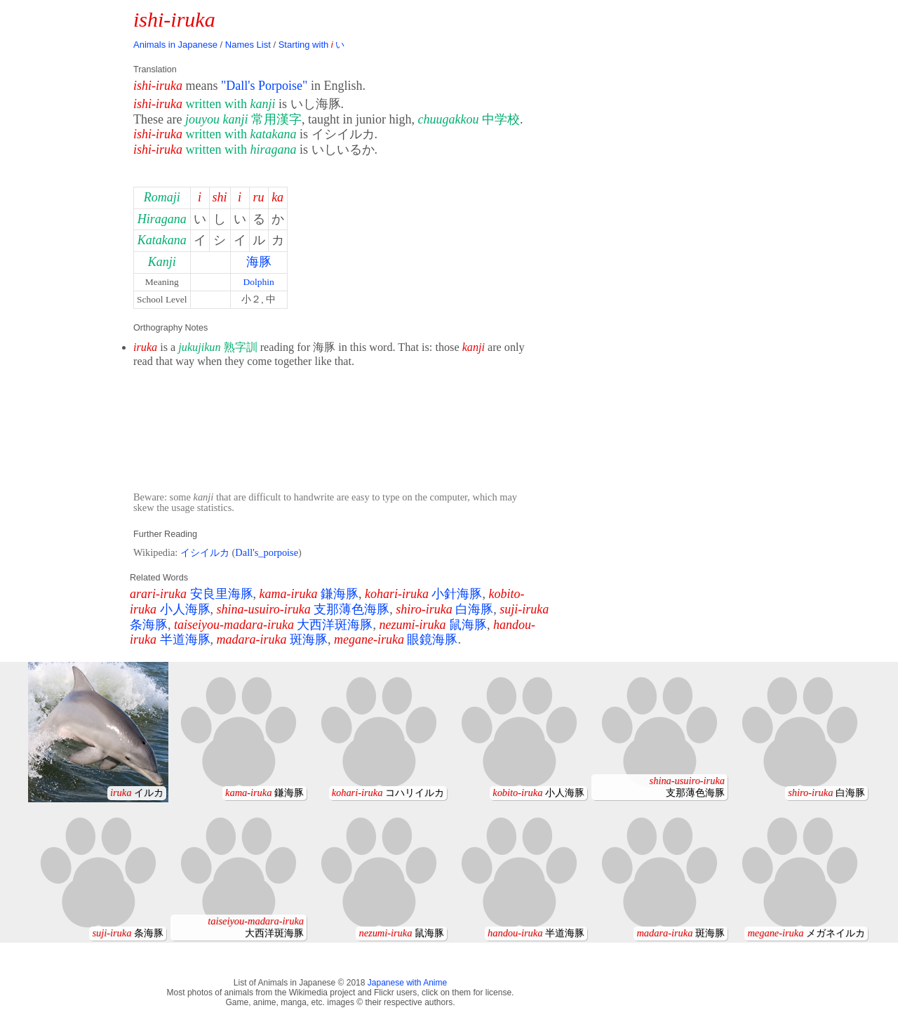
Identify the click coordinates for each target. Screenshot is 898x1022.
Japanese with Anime (407, 983)
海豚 (259, 262)
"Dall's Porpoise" (264, 86)
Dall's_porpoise (266, 552)
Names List (248, 44)
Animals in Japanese (175, 44)
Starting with (312, 44)
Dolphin (258, 282)
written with (231, 104)
